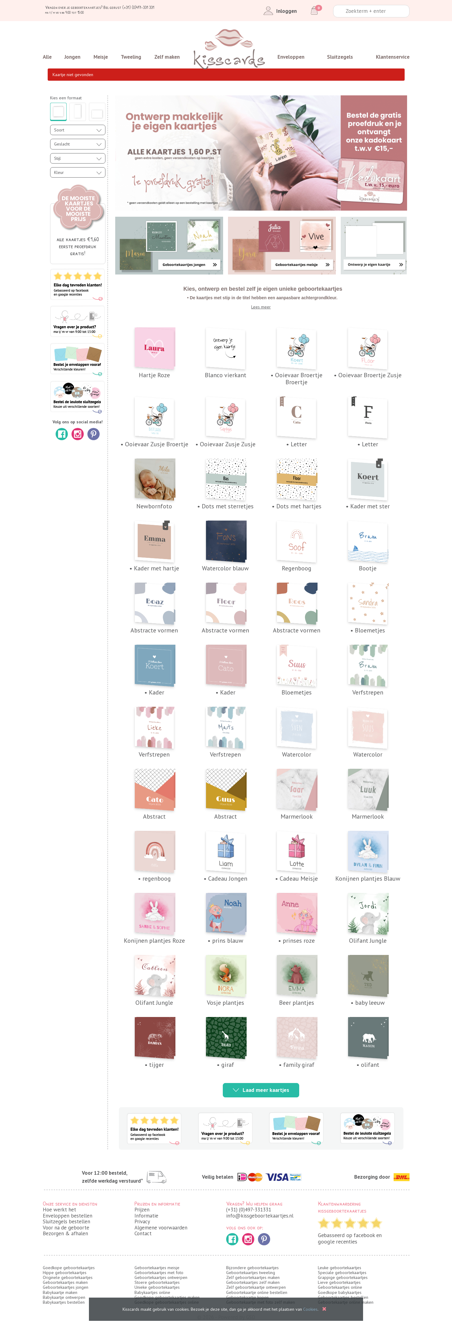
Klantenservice (393, 56)
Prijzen (141, 1209)
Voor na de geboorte (66, 1227)
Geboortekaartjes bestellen (343, 1297)
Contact (143, 1233)
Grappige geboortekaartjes (343, 1277)
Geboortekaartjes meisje (156, 1267)
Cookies (310, 1309)
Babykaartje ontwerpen (64, 1297)
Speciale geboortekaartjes (342, 1272)
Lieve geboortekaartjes (339, 1282)
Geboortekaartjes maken (65, 1282)
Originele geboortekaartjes (68, 1277)
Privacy (142, 1221)
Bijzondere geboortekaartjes (252, 1267)
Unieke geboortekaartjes (157, 1287)
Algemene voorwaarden (160, 1227)
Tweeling (131, 56)
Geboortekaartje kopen (247, 1297)
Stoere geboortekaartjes (157, 1282)
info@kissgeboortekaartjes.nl (259, 1215)
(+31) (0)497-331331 (248, 1209)
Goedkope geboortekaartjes (69, 1267)
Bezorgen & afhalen (65, 1233)
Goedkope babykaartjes (340, 1292)
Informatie (146, 1215)
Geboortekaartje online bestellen (256, 1292)
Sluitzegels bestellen (66, 1221)
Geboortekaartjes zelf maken (253, 1282)
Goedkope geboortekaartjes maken (167, 1297)
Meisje (101, 56)
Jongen (72, 56)
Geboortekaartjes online (340, 1287)
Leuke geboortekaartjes (339, 1267)
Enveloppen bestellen (67, 1215)
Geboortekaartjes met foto (158, 1272)
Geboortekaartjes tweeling (250, 1272)
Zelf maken (167, 56)
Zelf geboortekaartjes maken (253, 1277)
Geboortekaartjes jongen (65, 1287)
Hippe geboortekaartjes (64, 1272)
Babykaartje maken (60, 1292)
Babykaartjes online (152, 1292)
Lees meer (261, 306)
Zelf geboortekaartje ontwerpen (256, 1287)
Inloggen (279, 11)
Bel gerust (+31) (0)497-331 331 (128, 7)
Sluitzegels (340, 56)
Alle (47, 56)
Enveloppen (290, 56)
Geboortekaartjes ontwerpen (160, 1277)
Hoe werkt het (59, 1209)
